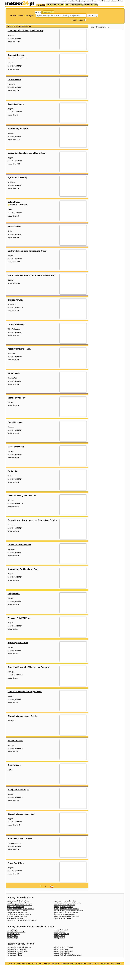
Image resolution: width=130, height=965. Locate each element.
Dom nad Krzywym (16, 55)
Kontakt (47, 963)
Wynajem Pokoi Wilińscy (19, 618)
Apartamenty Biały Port (18, 129)
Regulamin (55, 963)
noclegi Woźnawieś (61, 930)
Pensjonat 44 (14, 373)
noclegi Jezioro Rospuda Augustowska (68, 955)
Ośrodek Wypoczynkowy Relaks (22, 716)
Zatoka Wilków (14, 80)
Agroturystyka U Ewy (17, 177)
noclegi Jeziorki (59, 938)
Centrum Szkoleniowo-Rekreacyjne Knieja (27, 251)
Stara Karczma (14, 765)
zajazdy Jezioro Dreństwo (63, 918)
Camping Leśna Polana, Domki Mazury (25, 31)
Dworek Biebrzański (17, 324)
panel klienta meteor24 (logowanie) (73, 963)
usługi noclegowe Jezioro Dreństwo (66, 916)
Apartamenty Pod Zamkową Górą (23, 569)
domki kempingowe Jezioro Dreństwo (67, 903)
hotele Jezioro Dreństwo (15, 907)
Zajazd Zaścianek (16, 422)
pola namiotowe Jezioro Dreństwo (19, 914)
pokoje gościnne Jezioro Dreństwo (66, 912)
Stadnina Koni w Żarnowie (20, 838)
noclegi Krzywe (12, 936)
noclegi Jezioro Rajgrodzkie (16, 949)
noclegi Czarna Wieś (61, 934)
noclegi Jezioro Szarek (15, 953)
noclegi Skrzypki (12, 938)
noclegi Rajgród (12, 930)
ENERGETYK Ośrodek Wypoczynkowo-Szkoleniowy (32, 275)
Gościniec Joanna (16, 104)
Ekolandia (12, 471)
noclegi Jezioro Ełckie (62, 953)
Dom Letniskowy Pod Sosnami (22, 496)
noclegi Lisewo (59, 936)
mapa (97, 963)
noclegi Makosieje (13, 934)
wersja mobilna (116, 963)
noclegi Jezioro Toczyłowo (63, 947)
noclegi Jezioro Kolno (61, 949)
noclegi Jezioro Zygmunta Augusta (19, 947)
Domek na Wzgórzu (17, 398)
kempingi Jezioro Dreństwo (63, 907)
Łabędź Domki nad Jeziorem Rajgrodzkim (27, 153)
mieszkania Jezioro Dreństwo (17, 911)
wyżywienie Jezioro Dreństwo (64, 905)
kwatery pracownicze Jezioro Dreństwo (20, 909)
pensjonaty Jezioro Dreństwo (17, 912)
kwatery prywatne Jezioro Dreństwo (66, 909)
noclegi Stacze (59, 932)
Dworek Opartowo (16, 447)
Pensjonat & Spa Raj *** (18, 790)
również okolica (77, 20)
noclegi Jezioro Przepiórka (63, 951)
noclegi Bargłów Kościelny (16, 932)
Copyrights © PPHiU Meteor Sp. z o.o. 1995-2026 (25, 963)
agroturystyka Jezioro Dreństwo (18, 901)
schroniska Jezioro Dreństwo (17, 916)
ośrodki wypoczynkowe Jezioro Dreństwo (68, 911)
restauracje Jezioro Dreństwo (64, 914)
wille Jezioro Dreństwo (15, 918)
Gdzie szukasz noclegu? (22, 15)
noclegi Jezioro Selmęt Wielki (17, 951)
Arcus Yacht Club (16, 863)
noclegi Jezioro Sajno (14, 955)
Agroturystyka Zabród (18, 643)
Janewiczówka (14, 226)
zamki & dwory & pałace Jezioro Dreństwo (22, 920)
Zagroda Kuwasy (15, 300)
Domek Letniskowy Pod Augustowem (25, 692)
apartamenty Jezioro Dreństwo (65, 901)
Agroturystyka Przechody (19, 349)
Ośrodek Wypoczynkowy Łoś (21, 814)
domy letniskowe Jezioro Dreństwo (19, 903)
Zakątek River (14, 594)
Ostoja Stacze (14, 202)
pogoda (90, 963)
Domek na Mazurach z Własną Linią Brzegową (29, 667)
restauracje (104, 963)
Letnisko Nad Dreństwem (19, 545)
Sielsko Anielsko (15, 741)
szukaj (92, 15)
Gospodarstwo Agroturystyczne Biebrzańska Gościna (32, 520)
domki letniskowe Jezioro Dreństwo (19, 905)
